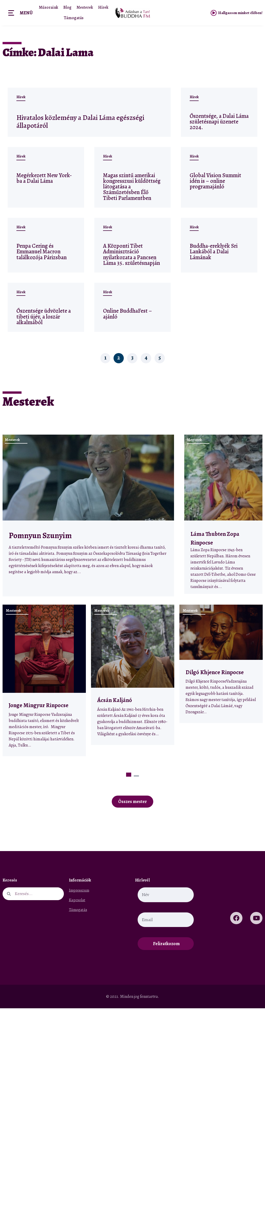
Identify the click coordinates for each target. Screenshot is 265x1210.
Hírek (103, 7)
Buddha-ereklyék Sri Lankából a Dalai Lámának (214, 251)
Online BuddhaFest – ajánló (127, 313)
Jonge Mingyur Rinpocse (38, 705)
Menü (26, 13)
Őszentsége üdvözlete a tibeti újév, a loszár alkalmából (43, 316)
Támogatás (74, 18)
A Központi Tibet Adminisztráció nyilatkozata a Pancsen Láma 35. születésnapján (131, 254)
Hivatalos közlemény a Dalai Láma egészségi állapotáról (73, 121)
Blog (67, 7)
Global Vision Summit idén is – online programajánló (215, 180)
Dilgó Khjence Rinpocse (215, 672)
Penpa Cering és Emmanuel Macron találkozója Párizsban (41, 251)
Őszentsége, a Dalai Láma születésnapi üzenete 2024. (219, 121)
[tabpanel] (44, 680)
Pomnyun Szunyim (40, 535)
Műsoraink (48, 7)
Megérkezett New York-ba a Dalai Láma (44, 178)
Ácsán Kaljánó (115, 700)
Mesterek (84, 7)
